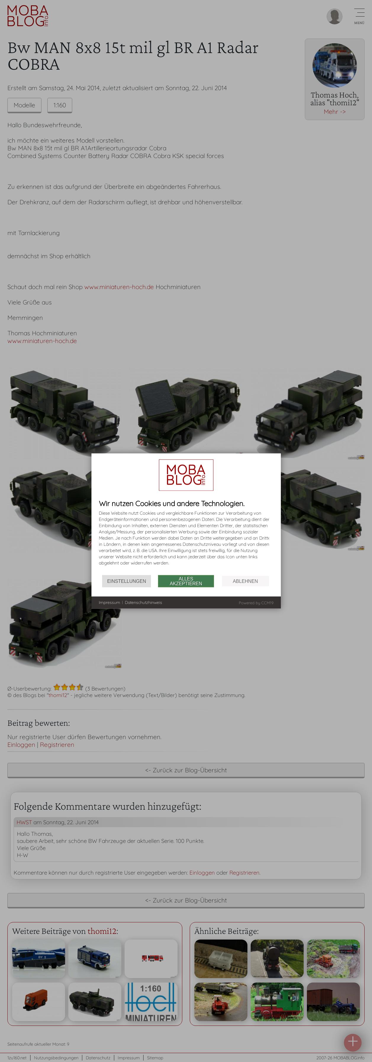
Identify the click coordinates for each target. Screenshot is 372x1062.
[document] (186, 537)
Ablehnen (245, 580)
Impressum (109, 602)
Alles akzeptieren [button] (186, 581)
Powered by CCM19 (256, 602)
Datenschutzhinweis (143, 602)
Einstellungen (126, 580)
